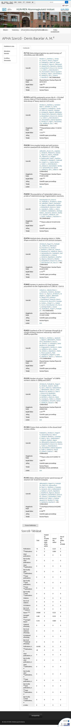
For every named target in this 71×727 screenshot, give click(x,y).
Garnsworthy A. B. (48, 167)
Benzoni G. (53, 66)
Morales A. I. (43, 59)
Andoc (20, 2)
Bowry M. (53, 299)
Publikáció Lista (9, 46)
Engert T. (52, 308)
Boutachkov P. (46, 68)
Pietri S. (50, 154)
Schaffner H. (44, 493)
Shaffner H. (45, 356)
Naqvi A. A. (44, 154)
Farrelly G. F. (44, 121)
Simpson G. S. (46, 156)
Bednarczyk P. (45, 158)
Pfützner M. (51, 153)
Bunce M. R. (52, 301)
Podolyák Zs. (45, 62)
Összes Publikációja (30, 525)
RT (24, 2)
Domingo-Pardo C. (46, 307)
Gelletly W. (45, 75)
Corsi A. (43, 305)
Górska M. (44, 153)
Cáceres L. (45, 496)
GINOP (3, 3)
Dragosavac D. (45, 347)
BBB (15, 2)
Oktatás (45, 30)
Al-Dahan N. (44, 112)
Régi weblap (10, 3)
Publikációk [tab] (26, 48)
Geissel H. (45, 214)
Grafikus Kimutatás (7, 59)
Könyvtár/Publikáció (35, 30)
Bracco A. (53, 207)
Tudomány (16, 30)
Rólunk (6, 30)
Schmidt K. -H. (49, 106)
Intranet (28, 2)
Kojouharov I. (51, 257)
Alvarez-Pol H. (46, 66)
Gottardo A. (43, 290)
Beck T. (52, 158)
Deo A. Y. (55, 262)
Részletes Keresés (7, 52)
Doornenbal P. (46, 72)
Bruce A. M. (53, 68)
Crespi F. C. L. (45, 162)
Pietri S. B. (52, 62)
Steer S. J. (51, 356)
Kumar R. (50, 110)
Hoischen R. (44, 77)
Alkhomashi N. (51, 205)
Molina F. (49, 440)
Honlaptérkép (35, 715)
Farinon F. (54, 213)
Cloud (11, 2)
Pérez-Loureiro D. (46, 353)
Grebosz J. (49, 216)
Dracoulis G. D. (46, 247)
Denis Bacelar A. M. (45, 199)
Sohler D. (55, 169)
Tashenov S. (58, 356)
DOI (41, 187)
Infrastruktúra (25, 30)
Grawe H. (44, 60)
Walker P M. (45, 246)
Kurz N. (50, 491)
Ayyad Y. (48, 295)
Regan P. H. (44, 108)
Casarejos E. (44, 64)
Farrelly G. (44, 73)
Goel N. (43, 216)
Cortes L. (44, 303)
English (65, 5)
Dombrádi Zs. (52, 211)
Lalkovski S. (43, 151)
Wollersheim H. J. (46, 255)
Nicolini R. (51, 292)
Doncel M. (48, 213)
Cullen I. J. (45, 70)
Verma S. (50, 60)
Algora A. (51, 64)
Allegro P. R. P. (45, 297)
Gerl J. (50, 75)
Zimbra (6, 2)
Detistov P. (45, 166)
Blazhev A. (45, 494)
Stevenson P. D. (45, 251)
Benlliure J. (50, 59)
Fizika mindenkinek (55, 31)
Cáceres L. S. (45, 343)
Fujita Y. (50, 73)
